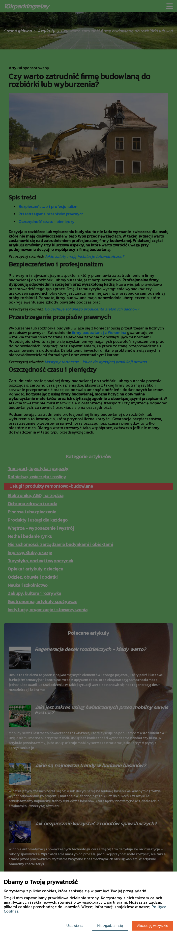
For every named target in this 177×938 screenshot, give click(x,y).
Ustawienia (74, 926)
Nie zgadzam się (110, 926)
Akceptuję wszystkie (152, 926)
